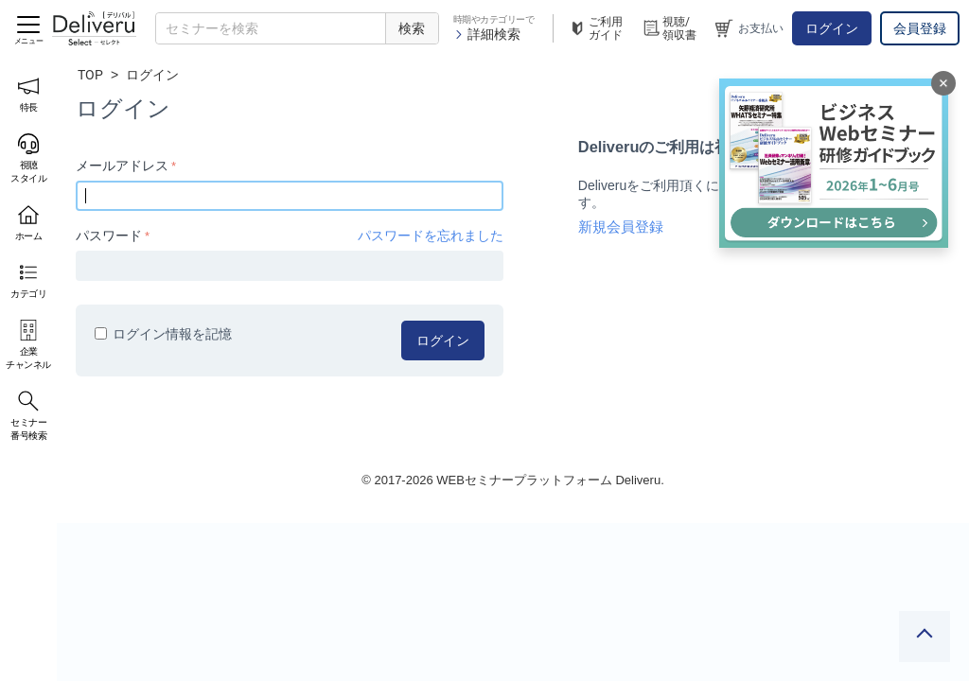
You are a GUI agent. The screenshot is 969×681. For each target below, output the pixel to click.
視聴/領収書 (669, 28)
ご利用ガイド (595, 28)
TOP (90, 74)
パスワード (109, 235)
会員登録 (919, 28)
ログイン (831, 28)
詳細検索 (486, 34)
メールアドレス (122, 165)
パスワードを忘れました (430, 235)
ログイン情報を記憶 (163, 333)
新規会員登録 (620, 227)
